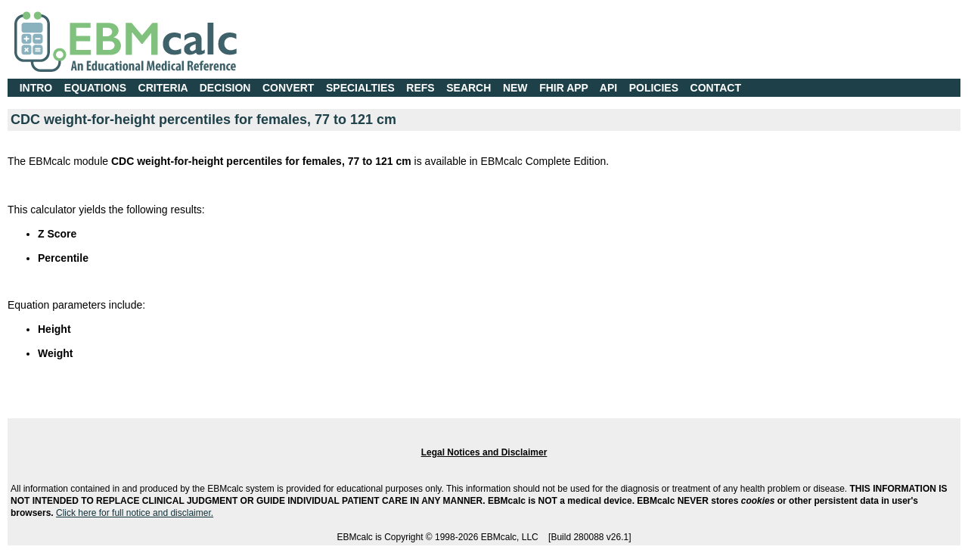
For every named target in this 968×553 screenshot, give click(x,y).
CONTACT (715, 88)
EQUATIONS (95, 88)
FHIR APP (563, 88)
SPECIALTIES (360, 88)
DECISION (225, 88)
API (608, 88)
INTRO (36, 88)
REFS (420, 88)
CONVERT (288, 88)
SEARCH (468, 88)
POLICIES (653, 88)
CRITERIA (163, 88)
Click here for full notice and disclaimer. (134, 513)
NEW (515, 88)
